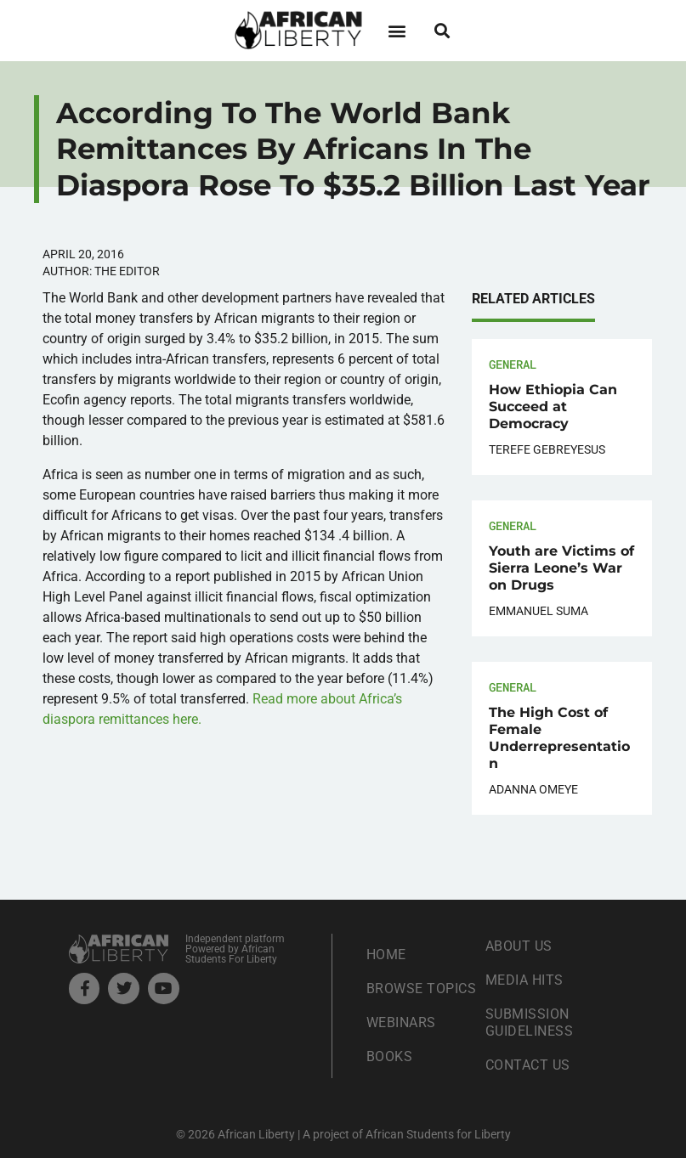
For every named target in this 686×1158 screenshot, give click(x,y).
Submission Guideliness (529, 1022)
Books (389, 1056)
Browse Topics (421, 988)
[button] (397, 30)
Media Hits (524, 980)
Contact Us (527, 1065)
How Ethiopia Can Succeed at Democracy (553, 406)
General (512, 364)
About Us (519, 946)
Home (386, 954)
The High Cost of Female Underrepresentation (559, 737)
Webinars (401, 1022)
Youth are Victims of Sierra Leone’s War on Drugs (561, 568)
